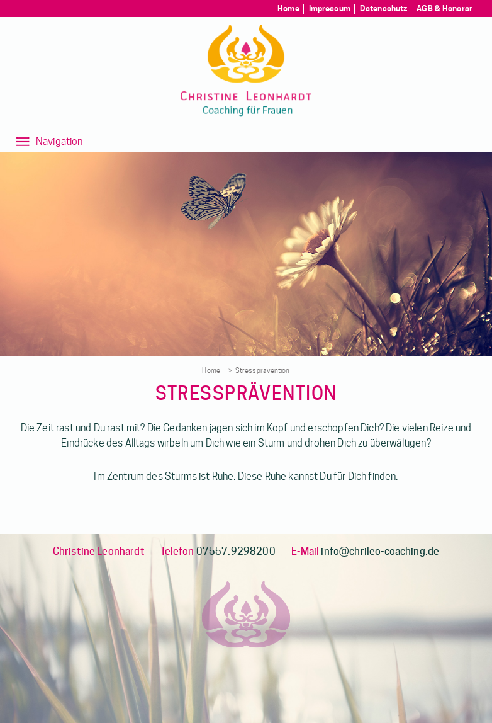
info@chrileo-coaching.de (380, 551)
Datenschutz (383, 8)
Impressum (329, 8)
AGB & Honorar (444, 8)
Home (288, 8)
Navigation (59, 141)
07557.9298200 (236, 551)
